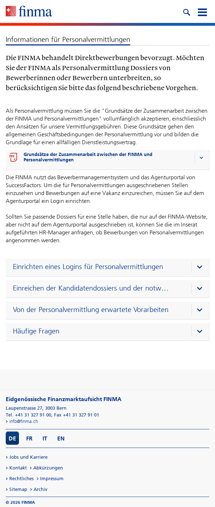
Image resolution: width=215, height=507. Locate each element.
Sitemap (18, 489)
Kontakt (18, 468)
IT (45, 438)
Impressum (52, 478)
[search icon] (186, 11)
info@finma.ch (23, 421)
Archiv (41, 489)
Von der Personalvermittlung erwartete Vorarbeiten (90, 309)
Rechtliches (21, 478)
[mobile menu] (202, 11)
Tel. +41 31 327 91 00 (28, 415)
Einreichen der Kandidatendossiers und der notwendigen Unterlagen (92, 288)
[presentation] (109, 267)
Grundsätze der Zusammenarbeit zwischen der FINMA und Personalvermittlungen (88, 157)
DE (12, 438)
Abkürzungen (48, 468)
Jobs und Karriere (28, 457)
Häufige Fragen (36, 331)
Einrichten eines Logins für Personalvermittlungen (88, 266)
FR (29, 438)
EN (61, 438)
